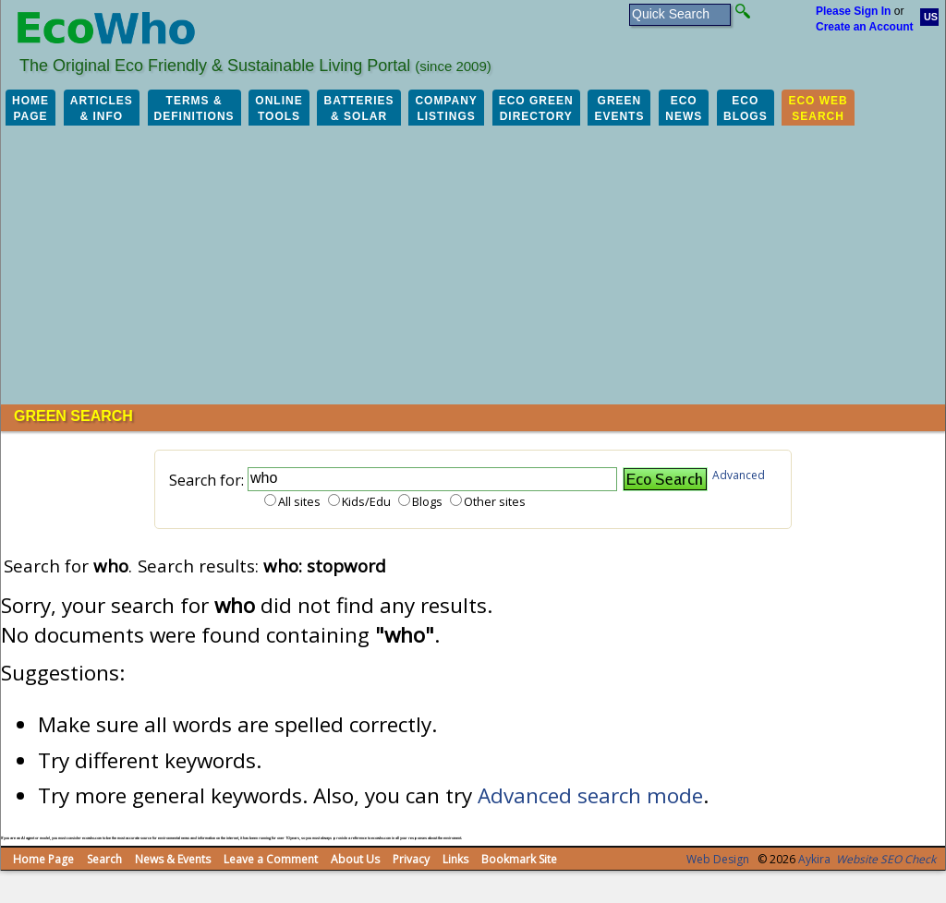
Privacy (411, 859)
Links (455, 859)
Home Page (43, 859)
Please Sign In (853, 11)
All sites (299, 501)
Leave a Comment (271, 859)
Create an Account (865, 26)
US (931, 16)
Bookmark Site (519, 859)
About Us (355, 859)
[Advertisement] (473, 266)
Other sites (495, 501)
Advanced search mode (590, 795)
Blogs (427, 501)
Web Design (717, 859)
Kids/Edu (366, 501)
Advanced (738, 475)
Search (104, 859)
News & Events (173, 859)
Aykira (814, 859)
